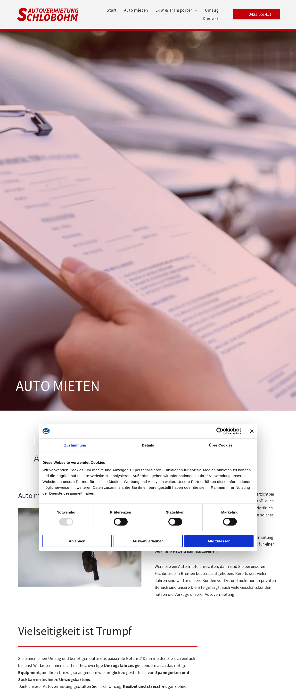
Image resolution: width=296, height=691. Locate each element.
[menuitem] (111, 10)
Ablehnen (77, 541)
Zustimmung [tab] (75, 445)
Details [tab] (148, 445)
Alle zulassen (218, 541)
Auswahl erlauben (148, 541)
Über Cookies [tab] (221, 445)
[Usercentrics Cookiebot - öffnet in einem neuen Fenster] (220, 431)
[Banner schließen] (252, 431)
